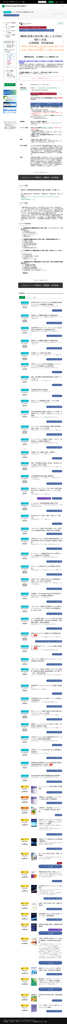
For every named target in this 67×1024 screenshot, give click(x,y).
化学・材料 (8, 55)
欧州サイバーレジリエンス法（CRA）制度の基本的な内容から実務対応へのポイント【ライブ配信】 (46, 490)
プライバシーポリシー (25, 1021)
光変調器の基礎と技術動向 (39, 389)
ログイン (51, 1)
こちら (30, 73)
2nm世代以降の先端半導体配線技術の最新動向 (45, 775)
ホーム (55, 13)
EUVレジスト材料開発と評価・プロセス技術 (45, 400)
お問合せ (12, 1021)
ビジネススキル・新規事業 (9, 60)
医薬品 (7, 62)
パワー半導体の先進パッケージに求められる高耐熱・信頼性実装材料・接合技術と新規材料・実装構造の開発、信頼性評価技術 (46, 620)
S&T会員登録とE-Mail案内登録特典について (49, 88)
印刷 (61, 23)
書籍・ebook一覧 (9, 45)
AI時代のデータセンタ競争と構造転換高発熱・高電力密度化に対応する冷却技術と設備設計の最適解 (46, 540)
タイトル (7, 73)
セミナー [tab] (28, 297)
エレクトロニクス (9, 54)
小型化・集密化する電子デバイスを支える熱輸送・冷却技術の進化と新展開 (50, 940)
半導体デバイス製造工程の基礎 (41, 353)
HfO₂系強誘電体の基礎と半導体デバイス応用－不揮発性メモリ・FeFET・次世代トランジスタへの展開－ (46, 413)
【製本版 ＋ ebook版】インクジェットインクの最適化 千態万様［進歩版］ (50, 809)
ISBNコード (8, 74)
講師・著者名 (8, 75)
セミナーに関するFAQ (10, 35)
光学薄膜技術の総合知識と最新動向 (42, 476)
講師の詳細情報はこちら (28, 199)
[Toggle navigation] (62, 6)
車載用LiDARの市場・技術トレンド (50, 872)
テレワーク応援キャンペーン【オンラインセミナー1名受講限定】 (36, 30)
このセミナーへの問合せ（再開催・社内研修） (40, 177)
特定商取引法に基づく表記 (40, 1021)
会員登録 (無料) (42, 1)
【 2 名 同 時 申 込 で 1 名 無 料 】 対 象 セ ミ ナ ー (33, 27)
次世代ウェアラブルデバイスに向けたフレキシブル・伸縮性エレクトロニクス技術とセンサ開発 (50, 821)
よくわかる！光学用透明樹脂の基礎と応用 (44, 503)
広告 (17, 1021)
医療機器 (7, 63)
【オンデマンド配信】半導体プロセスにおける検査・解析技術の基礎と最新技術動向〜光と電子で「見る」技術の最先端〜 (46, 671)
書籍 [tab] (35, 297)
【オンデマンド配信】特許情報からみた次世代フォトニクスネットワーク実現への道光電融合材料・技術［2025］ (46, 608)
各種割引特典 (23, 89)
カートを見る (60, 2)
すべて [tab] (22, 297)
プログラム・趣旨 (9, 77)
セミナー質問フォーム (10, 27)
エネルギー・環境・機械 (9, 57)
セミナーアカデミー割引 (10, 31)
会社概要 (5, 1021)
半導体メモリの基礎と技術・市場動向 (43, 452)
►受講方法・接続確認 (47, 127)
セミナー (61, 13)
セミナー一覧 (8, 44)
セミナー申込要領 (10, 23)
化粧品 (7, 64)
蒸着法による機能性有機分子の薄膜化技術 (44, 315)
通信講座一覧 (8, 47)
